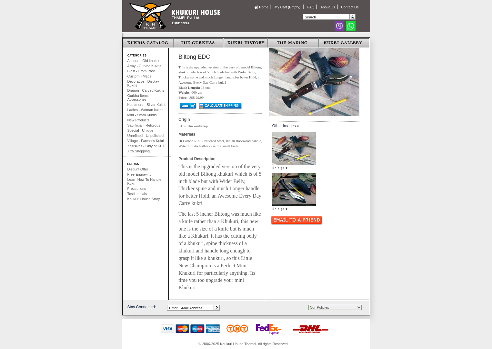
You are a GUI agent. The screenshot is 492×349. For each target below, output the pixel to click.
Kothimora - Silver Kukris (146, 105)
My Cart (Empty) (288, 7)
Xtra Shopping (138, 151)
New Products (138, 120)
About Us (327, 7)
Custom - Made (139, 76)
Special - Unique (140, 130)
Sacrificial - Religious (143, 125)
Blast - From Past (141, 71)
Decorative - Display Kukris (143, 83)
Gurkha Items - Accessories (139, 97)
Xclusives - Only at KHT (146, 146)
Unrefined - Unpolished (145, 136)
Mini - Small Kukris (142, 115)
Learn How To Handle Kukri (144, 181)
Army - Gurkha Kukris (144, 66)
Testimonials (137, 194)
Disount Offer (137, 169)
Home (261, 7)
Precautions (136, 188)
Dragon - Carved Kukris (146, 90)
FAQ (311, 7)
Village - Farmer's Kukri (145, 141)
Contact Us (349, 7)
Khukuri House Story (143, 199)
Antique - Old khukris (143, 61)
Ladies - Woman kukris (145, 110)
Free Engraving (139, 174)
